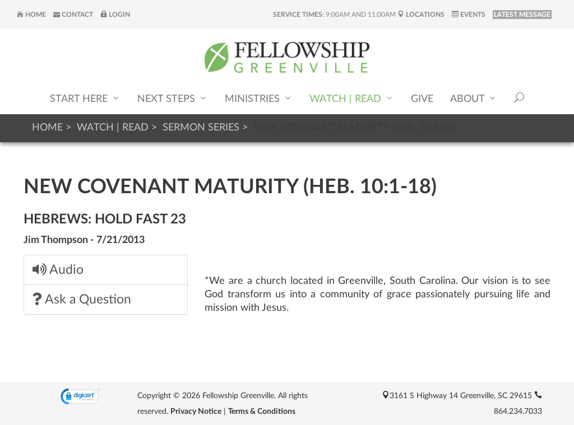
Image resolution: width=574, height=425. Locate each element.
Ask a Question (82, 299)
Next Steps (172, 98)
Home (31, 14)
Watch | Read (351, 98)
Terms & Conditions (261, 411)
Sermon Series (201, 128)
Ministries (259, 98)
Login (115, 14)
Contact (73, 14)
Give (422, 99)
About (473, 98)
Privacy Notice (195, 411)
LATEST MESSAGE (522, 14)
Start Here (85, 98)
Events (468, 14)
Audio (58, 269)
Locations (421, 14)
